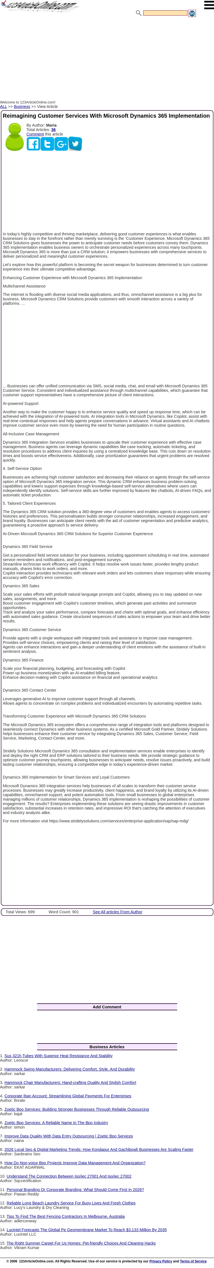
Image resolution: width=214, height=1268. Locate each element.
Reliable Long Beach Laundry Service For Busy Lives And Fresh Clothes (71, 1203)
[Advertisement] (107, 59)
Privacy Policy (160, 1261)
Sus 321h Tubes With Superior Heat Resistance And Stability (58, 1056)
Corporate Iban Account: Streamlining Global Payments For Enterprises (67, 1096)
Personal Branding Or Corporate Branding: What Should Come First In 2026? (75, 1189)
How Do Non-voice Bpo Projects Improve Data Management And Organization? (74, 1163)
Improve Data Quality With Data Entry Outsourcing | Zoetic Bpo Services (68, 1136)
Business (22, 106)
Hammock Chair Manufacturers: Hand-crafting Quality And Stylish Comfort (70, 1082)
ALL (3, 106)
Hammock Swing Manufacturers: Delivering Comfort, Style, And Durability (69, 1069)
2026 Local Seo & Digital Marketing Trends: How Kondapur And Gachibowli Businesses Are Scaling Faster (98, 1149)
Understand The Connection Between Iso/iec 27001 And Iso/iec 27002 (69, 1176)
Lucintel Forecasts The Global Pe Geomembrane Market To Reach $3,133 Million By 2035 (87, 1230)
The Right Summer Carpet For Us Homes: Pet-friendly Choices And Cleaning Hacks (81, 1243)
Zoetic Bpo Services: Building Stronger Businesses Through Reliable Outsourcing (76, 1109)
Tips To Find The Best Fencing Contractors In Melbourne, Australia (66, 1216)
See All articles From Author (117, 912)
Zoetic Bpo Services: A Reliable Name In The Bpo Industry (56, 1122)
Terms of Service (193, 1261)
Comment (35, 134)
